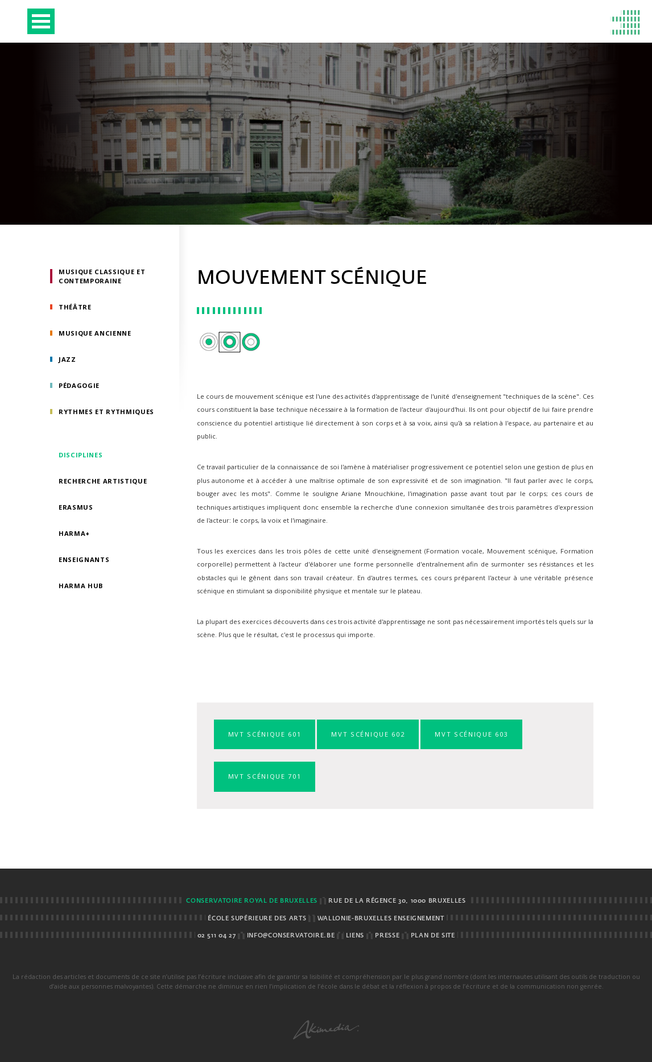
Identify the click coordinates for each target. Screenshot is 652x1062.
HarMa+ (74, 533)
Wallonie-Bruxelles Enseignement (380, 918)
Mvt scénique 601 (265, 734)
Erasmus (76, 507)
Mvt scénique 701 (265, 776)
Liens (355, 936)
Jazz (67, 359)
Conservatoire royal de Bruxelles (251, 901)
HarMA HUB (81, 585)
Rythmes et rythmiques (106, 411)
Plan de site (433, 936)
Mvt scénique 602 (368, 734)
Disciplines (80, 455)
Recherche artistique (103, 481)
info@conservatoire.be (291, 936)
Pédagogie (79, 385)
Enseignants (84, 559)
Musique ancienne (95, 333)
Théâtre (75, 307)
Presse (387, 936)
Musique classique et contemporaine (102, 276)
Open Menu (41, 21)
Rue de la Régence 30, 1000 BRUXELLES (396, 901)
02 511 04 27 (216, 936)
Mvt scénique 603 (471, 734)
